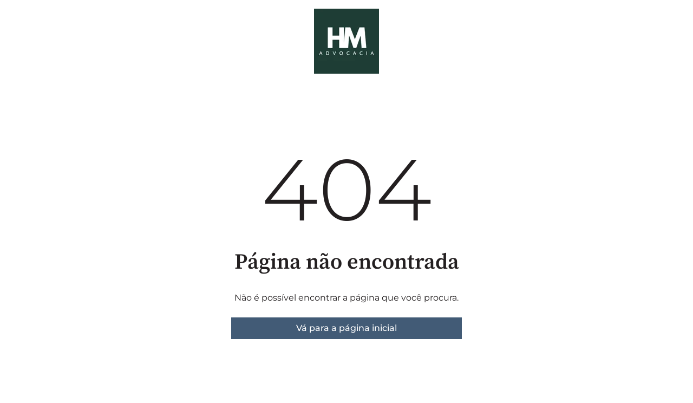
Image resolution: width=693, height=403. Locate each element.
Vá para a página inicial (346, 328)
